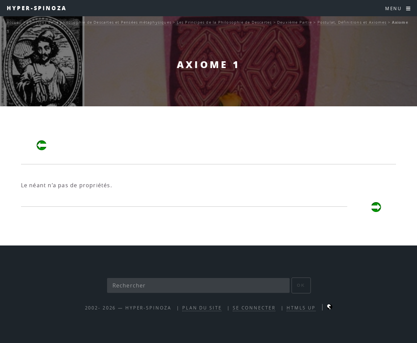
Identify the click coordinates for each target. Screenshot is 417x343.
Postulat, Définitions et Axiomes (352, 22)
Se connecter (254, 308)
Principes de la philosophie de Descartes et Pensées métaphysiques (99, 22)
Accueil (14, 22)
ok (301, 285)
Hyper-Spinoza (37, 8)
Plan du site (202, 308)
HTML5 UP (301, 308)
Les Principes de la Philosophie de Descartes (224, 22)
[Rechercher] (198, 285)
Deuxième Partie (294, 22)
